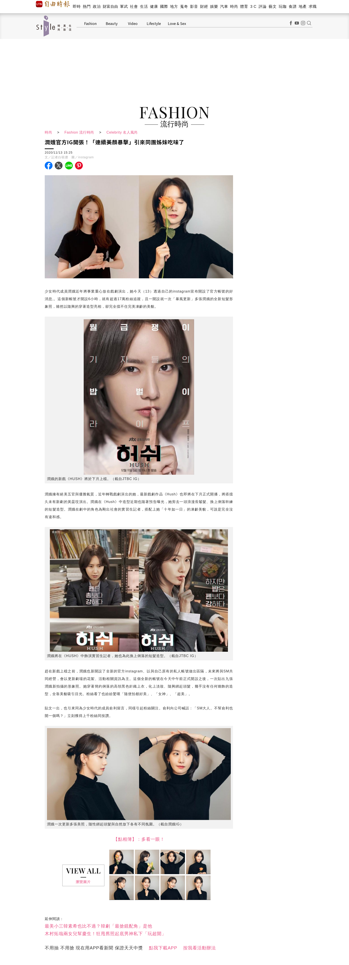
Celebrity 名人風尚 (124, 132)
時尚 (234, 6)
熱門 (87, 6)
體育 (244, 6)
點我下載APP (163, 947)
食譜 (292, 6)
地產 (302, 6)
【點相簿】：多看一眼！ (139, 839)
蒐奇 (184, 6)
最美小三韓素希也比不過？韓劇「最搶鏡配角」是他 (98, 926)
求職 (313, 6)
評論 (262, 6)
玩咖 (282, 6)
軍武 (124, 6)
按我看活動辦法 (199, 947)
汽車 (224, 6)
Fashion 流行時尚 (80, 132)
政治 (97, 6)
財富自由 (110, 6)
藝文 (272, 6)
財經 (204, 6)
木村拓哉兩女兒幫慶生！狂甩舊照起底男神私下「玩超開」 (105, 933)
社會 (134, 6)
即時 (77, 6)
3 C (253, 6)
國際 (164, 6)
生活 (144, 6)
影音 (194, 6)
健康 (154, 6)
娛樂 (214, 6)
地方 (174, 6)
